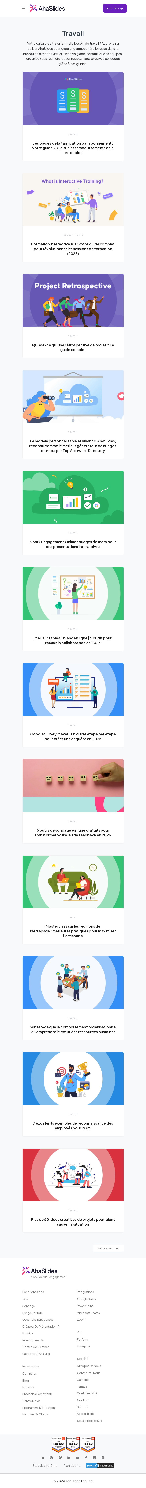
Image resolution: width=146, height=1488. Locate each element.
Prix (79, 1332)
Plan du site (72, 1465)
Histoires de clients (35, 1414)
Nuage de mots (32, 1313)
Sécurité (82, 1407)
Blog (25, 1380)
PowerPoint (85, 1306)
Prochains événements (37, 1394)
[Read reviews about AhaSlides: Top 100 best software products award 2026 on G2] (58, 1444)
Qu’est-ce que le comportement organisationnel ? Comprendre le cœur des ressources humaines (73, 1029)
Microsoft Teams (88, 1313)
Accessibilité (85, 1413)
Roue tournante (33, 1340)
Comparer (29, 1373)
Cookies (83, 1400)
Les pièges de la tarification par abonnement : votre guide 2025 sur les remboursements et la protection (73, 148)
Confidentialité (87, 1393)
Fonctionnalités (33, 1292)
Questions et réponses (38, 1319)
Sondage (28, 1306)
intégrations (85, 1292)
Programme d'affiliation (38, 1407)
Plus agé (108, 1248)
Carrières (83, 1379)
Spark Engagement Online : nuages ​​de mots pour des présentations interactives (73, 544)
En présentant (73, 235)
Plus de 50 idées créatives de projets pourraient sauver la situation (73, 1221)
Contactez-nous (88, 1373)
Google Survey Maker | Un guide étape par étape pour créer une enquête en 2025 (73, 736)
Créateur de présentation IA (40, 1326)
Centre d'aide (31, 1401)
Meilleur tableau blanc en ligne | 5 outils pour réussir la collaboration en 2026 (73, 640)
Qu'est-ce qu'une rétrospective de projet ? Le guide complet (73, 347)
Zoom (81, 1319)
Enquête (28, 1333)
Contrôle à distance (35, 1347)
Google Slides (86, 1299)
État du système (44, 1465)
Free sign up (115, 8)
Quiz (25, 1299)
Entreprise (84, 1346)
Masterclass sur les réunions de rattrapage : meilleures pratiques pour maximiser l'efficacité (73, 931)
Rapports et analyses (36, 1353)
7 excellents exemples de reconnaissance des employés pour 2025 (73, 1125)
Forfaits (82, 1339)
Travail (73, 134)
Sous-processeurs (89, 1420)
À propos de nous (89, 1366)
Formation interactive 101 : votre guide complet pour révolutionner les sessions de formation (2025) (73, 249)
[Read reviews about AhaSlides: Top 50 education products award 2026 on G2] (73, 1444)
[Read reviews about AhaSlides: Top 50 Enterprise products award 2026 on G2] (88, 1444)
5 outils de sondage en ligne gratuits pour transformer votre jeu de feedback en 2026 (73, 832)
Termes (82, 1386)
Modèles (28, 1387)
